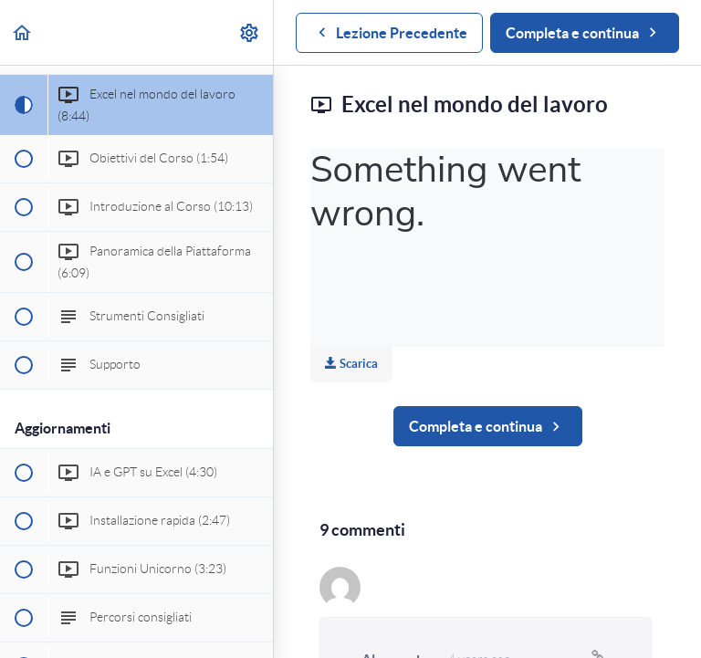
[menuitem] (250, 32)
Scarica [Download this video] (351, 364)
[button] (23, 32)
